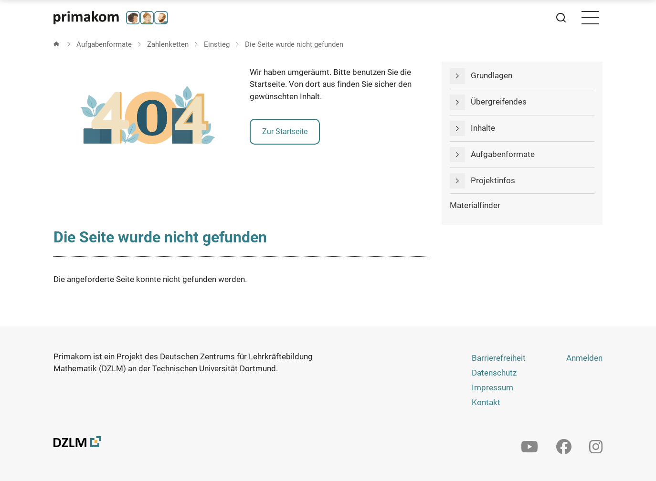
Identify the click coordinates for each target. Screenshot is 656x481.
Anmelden (584, 358)
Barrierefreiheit (499, 358)
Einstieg (217, 44)
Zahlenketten (168, 44)
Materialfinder (475, 205)
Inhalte (483, 128)
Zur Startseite (284, 131)
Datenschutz (494, 372)
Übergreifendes (499, 101)
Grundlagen (491, 75)
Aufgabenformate (104, 44)
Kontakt (486, 402)
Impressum (492, 387)
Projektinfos (493, 180)
